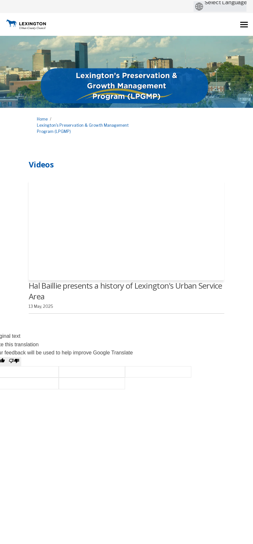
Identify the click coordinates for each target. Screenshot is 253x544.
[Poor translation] (14, 361)
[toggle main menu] (244, 24)
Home (42, 119)
